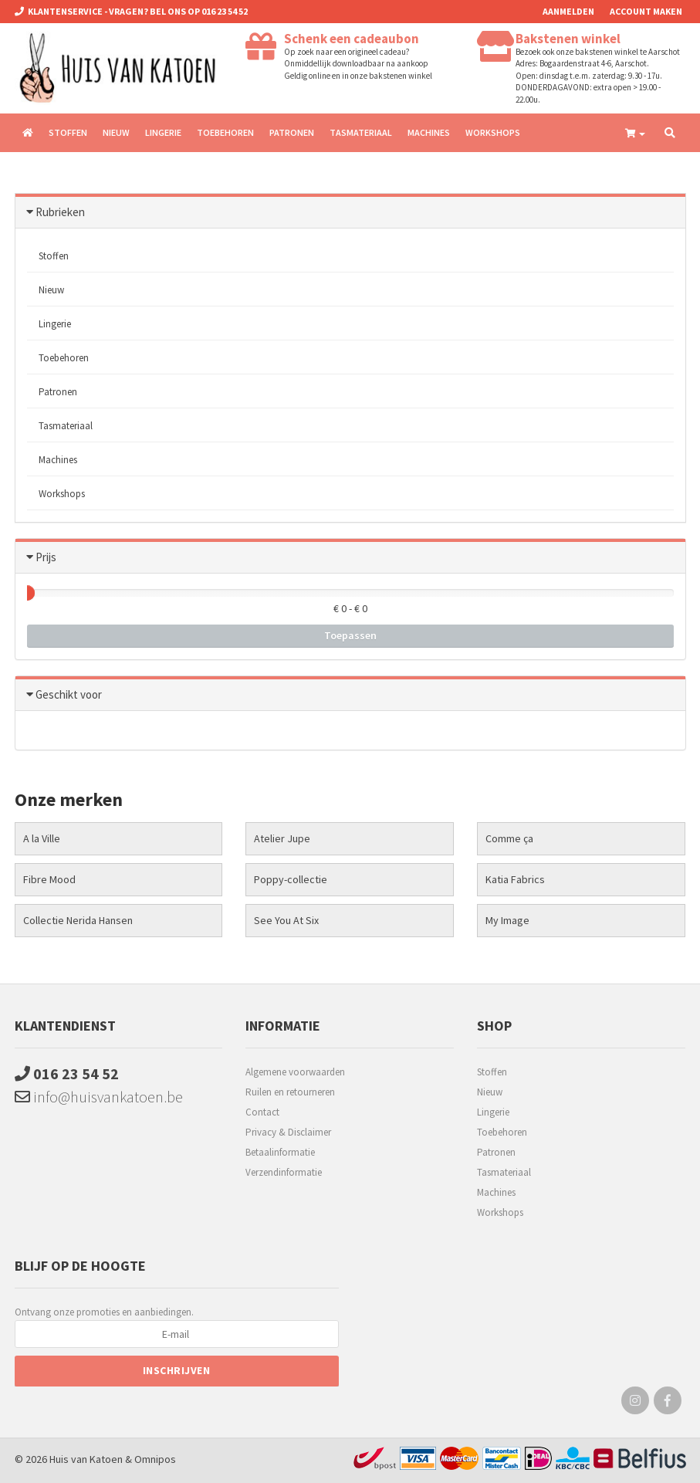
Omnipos (155, 1459)
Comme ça (509, 838)
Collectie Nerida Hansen (78, 920)
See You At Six (286, 920)
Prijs (46, 557)
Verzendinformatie (283, 1172)
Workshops (492, 132)
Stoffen (68, 132)
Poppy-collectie (290, 879)
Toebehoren (225, 132)
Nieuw (116, 132)
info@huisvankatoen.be (99, 1096)
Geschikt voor (69, 694)
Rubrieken (60, 212)
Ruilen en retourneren (290, 1092)
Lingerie (163, 132)
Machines (428, 132)
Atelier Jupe (282, 838)
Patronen (291, 132)
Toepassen (350, 635)
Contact (262, 1112)
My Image (507, 920)
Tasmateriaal (361, 132)
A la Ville (41, 838)
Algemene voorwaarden (295, 1071)
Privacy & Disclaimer (288, 1132)
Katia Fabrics (515, 879)
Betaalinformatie (280, 1152)
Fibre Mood (49, 879)
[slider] (27, 593)
